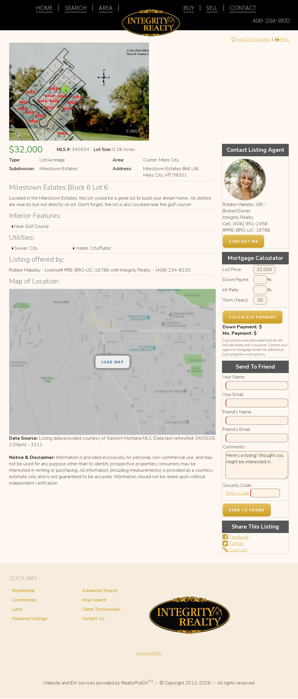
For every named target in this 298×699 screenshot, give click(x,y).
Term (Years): (236, 301)
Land (17, 610)
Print (281, 40)
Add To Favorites (251, 40)
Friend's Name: (237, 413)
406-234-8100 (271, 21)
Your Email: (233, 395)
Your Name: (234, 378)
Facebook (236, 538)
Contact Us (93, 619)
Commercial (24, 601)
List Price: (232, 270)
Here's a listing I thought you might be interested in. (257, 466)
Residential (23, 591)
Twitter (233, 544)
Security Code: (237, 486)
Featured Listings (29, 619)
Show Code (237, 494)
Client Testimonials (101, 610)
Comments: (234, 448)
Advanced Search (99, 591)
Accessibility (149, 654)
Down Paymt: (236, 280)
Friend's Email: (237, 430)
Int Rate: (231, 291)
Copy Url (235, 550)
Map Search (94, 601)
